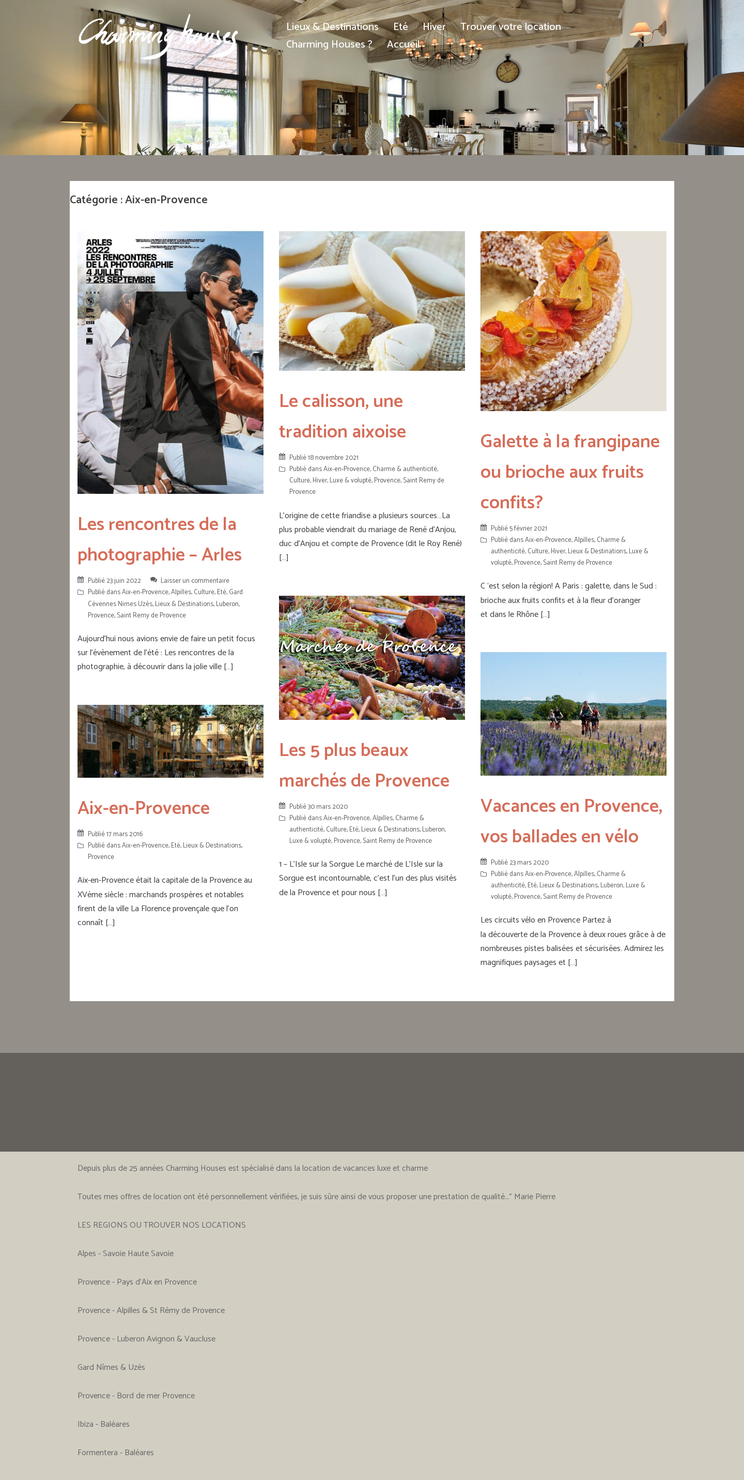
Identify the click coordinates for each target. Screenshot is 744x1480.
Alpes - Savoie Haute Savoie (126, 1254)
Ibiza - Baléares (104, 1424)
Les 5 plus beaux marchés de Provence (364, 765)
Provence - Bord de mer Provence (136, 1396)
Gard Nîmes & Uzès (111, 1368)
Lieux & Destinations (332, 27)
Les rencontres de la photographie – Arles (160, 539)
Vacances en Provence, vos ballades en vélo (571, 821)
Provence (101, 615)
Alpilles (181, 592)
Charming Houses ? (329, 44)
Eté (400, 27)
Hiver (434, 27)
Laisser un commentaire (195, 581)
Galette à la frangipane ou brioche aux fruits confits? (570, 472)
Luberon (227, 604)
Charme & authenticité (405, 469)
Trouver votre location (510, 27)
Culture (204, 592)
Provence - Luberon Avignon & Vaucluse (146, 1339)
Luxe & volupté (350, 480)
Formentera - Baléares (116, 1453)
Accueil (403, 44)
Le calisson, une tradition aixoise (342, 416)
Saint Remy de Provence (151, 615)
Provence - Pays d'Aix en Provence (137, 1282)
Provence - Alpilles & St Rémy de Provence (151, 1311)
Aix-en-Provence (145, 592)
